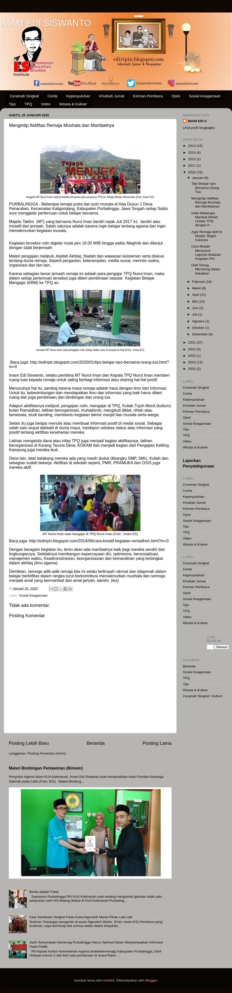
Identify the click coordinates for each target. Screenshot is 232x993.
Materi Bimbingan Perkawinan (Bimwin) (46, 768)
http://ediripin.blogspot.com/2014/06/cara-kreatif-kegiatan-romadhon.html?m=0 (99, 541)
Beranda (96, 743)
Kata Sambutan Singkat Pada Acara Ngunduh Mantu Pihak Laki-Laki (80, 917)
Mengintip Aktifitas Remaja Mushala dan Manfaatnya (205, 202)
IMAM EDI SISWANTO (45, 23)
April (196, 295)
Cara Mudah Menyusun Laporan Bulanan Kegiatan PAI (206, 252)
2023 (192, 356)
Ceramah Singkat (24, 96)
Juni (195, 308)
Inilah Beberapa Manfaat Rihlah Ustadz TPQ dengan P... (204, 219)
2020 (192, 172)
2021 (192, 342)
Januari (198, 178)
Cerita (52, 96)
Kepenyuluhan (78, 96)
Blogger (151, 980)
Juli (195, 314)
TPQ (28, 104)
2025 (192, 369)
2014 (192, 152)
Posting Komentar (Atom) (47, 753)
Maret (197, 288)
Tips (12, 104)
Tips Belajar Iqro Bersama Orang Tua (205, 187)
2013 (192, 146)
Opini (176, 96)
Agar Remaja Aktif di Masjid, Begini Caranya (206, 236)
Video (45, 104)
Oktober (198, 328)
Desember (200, 334)
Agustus (198, 321)
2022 (192, 349)
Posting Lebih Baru (29, 743)
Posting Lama (157, 743)
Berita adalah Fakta (44, 892)
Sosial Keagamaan (204, 96)
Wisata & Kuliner (73, 104)
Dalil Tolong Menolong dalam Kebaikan (205, 269)
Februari (199, 282)
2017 (192, 165)
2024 (192, 362)
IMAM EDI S (197, 121)
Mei (195, 301)
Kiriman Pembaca (148, 96)
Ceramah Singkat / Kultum (202, 696)
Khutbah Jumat (111, 96)
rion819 (108, 980)
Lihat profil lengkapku (199, 128)
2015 (192, 159)
